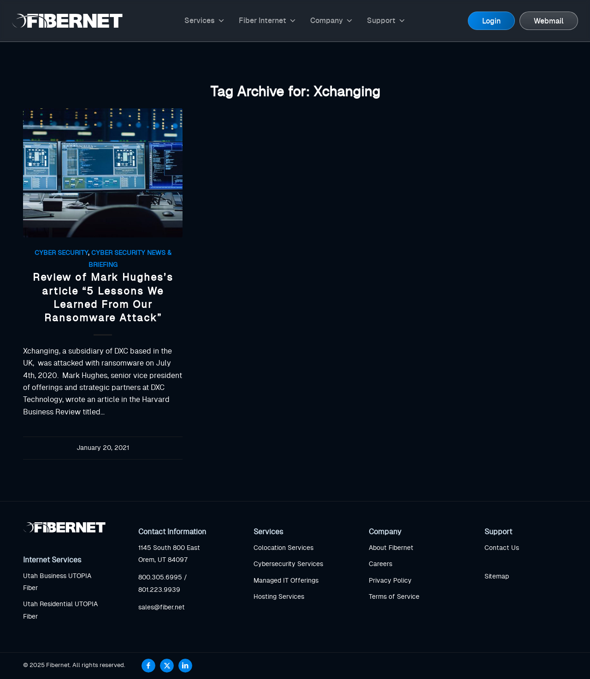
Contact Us (501, 548)
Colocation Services (283, 548)
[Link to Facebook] (148, 666)
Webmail (549, 21)
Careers (380, 564)
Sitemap (496, 576)
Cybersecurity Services (288, 564)
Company (331, 21)
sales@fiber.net (161, 607)
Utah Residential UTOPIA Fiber (60, 610)
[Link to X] (167, 666)
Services (204, 21)
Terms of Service (394, 597)
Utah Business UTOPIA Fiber (57, 582)
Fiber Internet (267, 21)
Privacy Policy (390, 581)
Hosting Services (279, 597)
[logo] (67, 20)
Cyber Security (61, 252)
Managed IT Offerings (286, 581)
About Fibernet (391, 548)
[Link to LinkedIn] (185, 666)
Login (491, 21)
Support (386, 21)
